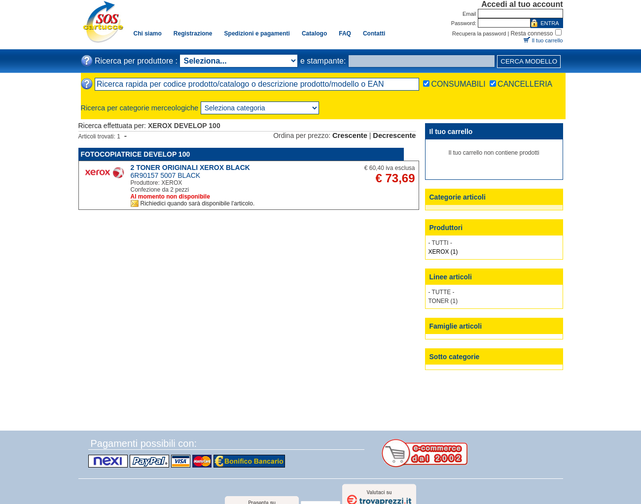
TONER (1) (443, 301)
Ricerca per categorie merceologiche (140, 108)
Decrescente (394, 135)
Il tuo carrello (547, 40)
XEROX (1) (443, 251)
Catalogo (314, 33)
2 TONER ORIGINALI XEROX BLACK (190, 167)
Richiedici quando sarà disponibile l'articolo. (198, 203)
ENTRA (549, 23)
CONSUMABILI (458, 84)
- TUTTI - (440, 242)
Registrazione (193, 33)
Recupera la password (479, 33)
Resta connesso (531, 33)
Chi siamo (148, 33)
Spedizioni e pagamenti (257, 33)
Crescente (349, 135)
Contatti (374, 33)
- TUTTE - (441, 292)
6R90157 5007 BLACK (166, 175)
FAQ (345, 33)
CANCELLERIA (525, 84)
